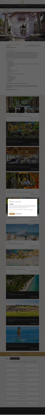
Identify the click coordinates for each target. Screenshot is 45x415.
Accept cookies (12, 213)
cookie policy (14, 209)
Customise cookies (18, 213)
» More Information (12, 211)
